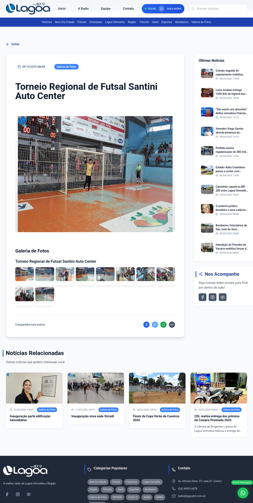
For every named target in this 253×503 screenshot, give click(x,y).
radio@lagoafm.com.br (192, 496)
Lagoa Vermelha (115, 22)
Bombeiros (181, 22)
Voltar (13, 44)
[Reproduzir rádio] (161, 9)
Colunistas (95, 22)
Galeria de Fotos (201, 22)
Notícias (47, 22)
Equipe (105, 8)
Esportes (167, 22)
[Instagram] (18, 494)
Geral (155, 22)
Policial (81, 22)
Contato (128, 8)
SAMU (159, 497)
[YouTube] (28, 494)
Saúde (147, 497)
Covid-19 (133, 497)
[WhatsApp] (243, 493)
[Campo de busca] (218, 8)
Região (132, 22)
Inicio (62, 8)
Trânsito (144, 22)
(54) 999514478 (187, 488)
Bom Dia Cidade (64, 22)
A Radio (83, 8)
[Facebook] (7, 494)
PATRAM (117, 497)
